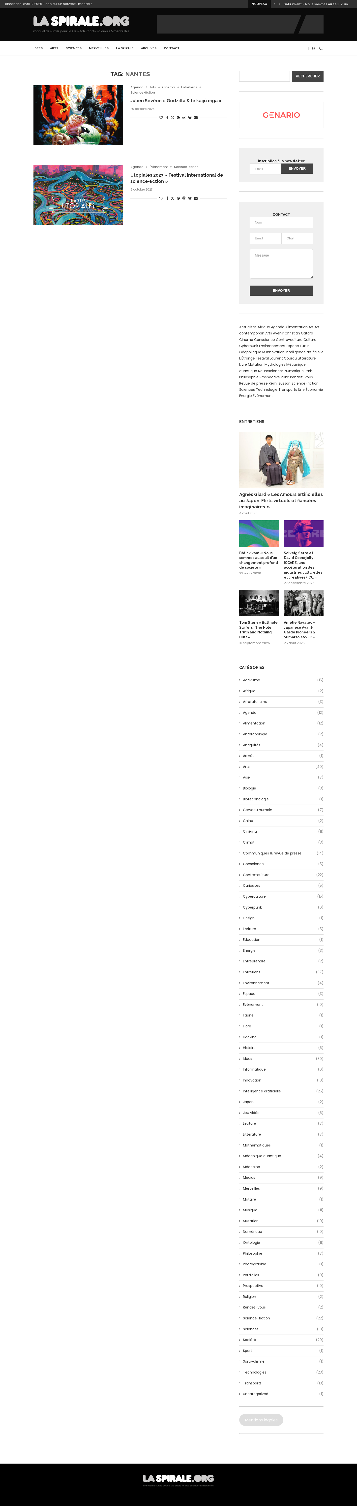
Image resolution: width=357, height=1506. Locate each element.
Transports (283, 1383)
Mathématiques (283, 1145)
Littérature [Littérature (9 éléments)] (307, 358)
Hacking (283, 1037)
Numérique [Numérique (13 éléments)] (294, 370)
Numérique (283, 1231)
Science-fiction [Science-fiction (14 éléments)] (305, 383)
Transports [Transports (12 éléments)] (287, 389)
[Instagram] (313, 48)
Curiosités (283, 885)
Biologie (283, 788)
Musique (283, 1210)
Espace (283, 993)
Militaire (283, 1199)
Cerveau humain (283, 810)
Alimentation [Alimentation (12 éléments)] (296, 327)
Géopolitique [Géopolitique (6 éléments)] (250, 352)
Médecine (283, 1167)
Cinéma (283, 831)
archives (148, 48)
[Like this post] (161, 117)
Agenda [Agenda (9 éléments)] (277, 327)
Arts (54, 48)
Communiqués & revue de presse (283, 853)
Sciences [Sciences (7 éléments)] (247, 389)
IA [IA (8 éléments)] (263, 352)
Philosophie (283, 1253)
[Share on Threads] (184, 117)
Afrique (283, 691)
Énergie (283, 950)
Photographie (283, 1264)
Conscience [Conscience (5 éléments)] (264, 339)
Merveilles (99, 48)
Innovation (283, 1080)
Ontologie (283, 1242)
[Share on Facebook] (167, 117)
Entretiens (283, 972)
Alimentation (283, 723)
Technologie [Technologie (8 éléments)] (266, 389)
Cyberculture (283, 896)
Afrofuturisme (283, 701)
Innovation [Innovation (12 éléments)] (275, 352)
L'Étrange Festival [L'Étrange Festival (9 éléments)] (254, 358)
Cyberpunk (283, 907)
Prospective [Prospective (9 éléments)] (270, 377)
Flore (283, 1026)
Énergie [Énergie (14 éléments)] (245, 395)
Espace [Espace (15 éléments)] (293, 345)
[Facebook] (309, 48)
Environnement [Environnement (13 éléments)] (272, 345)
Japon (283, 1102)
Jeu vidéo (283, 1113)
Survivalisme (283, 1361)
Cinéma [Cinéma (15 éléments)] (246, 339)
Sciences (74, 48)
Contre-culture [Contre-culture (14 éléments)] (289, 339)
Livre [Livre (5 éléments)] (243, 364)
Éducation (283, 939)
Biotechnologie (283, 799)
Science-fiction (283, 1318)
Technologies (283, 1372)
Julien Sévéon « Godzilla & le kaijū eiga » (176, 100)
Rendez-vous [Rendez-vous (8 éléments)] (301, 377)
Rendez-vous (283, 1307)
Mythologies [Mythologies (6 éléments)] (275, 364)
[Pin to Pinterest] (178, 117)
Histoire (283, 1048)
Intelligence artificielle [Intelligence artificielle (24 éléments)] (305, 352)
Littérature (283, 1134)
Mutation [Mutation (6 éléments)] (256, 364)
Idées (38, 48)
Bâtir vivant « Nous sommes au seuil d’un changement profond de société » (258, 560)
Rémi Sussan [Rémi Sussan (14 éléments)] (280, 383)
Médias (283, 1177)
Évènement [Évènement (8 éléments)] (263, 395)
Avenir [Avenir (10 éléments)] (278, 333)
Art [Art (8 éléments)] (311, 327)
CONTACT (171, 48)
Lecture (283, 1123)
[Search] (321, 48)
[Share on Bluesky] (190, 117)
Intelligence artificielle (283, 1091)
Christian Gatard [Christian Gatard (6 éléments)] (299, 333)
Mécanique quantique (283, 1156)
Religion (283, 1296)
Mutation (283, 1221)
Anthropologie (283, 734)
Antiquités (283, 745)
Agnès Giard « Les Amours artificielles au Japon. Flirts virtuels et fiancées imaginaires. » (281, 500)
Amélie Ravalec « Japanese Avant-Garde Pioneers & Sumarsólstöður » (299, 630)
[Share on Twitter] (172, 117)
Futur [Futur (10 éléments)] (304, 345)
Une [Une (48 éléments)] (301, 389)
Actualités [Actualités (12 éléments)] (248, 327)
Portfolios (283, 1275)
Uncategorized (283, 1394)
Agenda (283, 712)
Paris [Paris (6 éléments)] (309, 370)
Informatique (283, 1069)
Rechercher (308, 76)
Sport (283, 1350)
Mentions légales (261, 1420)
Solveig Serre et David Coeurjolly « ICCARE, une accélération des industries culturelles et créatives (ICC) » (303, 565)
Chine (283, 820)
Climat (283, 842)
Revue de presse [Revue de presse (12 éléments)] (253, 383)
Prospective (283, 1285)
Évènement (283, 1004)
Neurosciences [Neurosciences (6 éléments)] (271, 370)
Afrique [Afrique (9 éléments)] (264, 327)
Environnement (283, 983)
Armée (283, 755)
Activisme (283, 680)
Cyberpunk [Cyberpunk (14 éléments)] (248, 345)
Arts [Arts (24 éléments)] (268, 333)
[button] (275, 4)
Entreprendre (283, 961)
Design (283, 918)
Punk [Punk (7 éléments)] (285, 377)
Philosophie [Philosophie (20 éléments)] (249, 377)
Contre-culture (283, 875)
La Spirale (125, 48)
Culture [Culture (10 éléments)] (309, 339)
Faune (283, 1015)
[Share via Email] (196, 117)
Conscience (283, 864)
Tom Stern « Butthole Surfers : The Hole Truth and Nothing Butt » (258, 630)
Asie (283, 777)
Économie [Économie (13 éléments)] (314, 389)
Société (283, 1340)
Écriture (283, 929)
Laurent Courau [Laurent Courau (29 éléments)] (283, 358)
